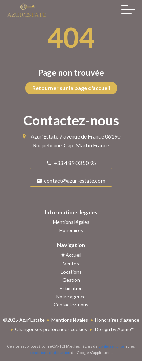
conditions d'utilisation (49, 352)
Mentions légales (69, 320)
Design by (114, 329)
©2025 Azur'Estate (24, 320)
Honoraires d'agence (117, 320)
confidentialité (111, 346)
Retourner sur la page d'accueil (71, 88)
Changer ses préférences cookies (51, 329)
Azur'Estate (44, 136)
